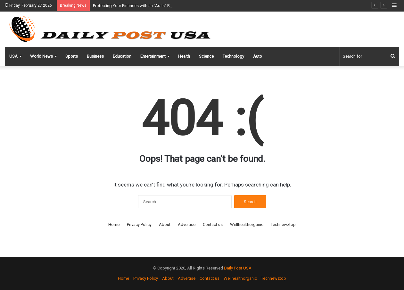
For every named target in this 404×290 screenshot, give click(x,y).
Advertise (186, 224)
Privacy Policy (139, 224)
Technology (233, 56)
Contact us (213, 224)
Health (184, 56)
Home (114, 224)
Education (122, 56)
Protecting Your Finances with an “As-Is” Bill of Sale (140, 5)
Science (206, 56)
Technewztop (283, 224)
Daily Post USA (237, 268)
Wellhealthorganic (246, 224)
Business (95, 56)
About (164, 224)
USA (13, 56)
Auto (257, 56)
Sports (71, 56)
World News (41, 56)
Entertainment (153, 56)
